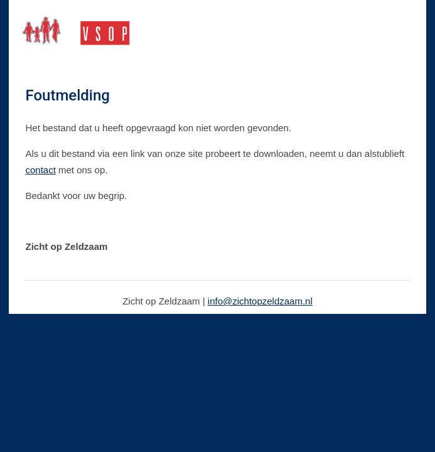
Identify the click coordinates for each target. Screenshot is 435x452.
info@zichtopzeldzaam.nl (260, 301)
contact (40, 169)
